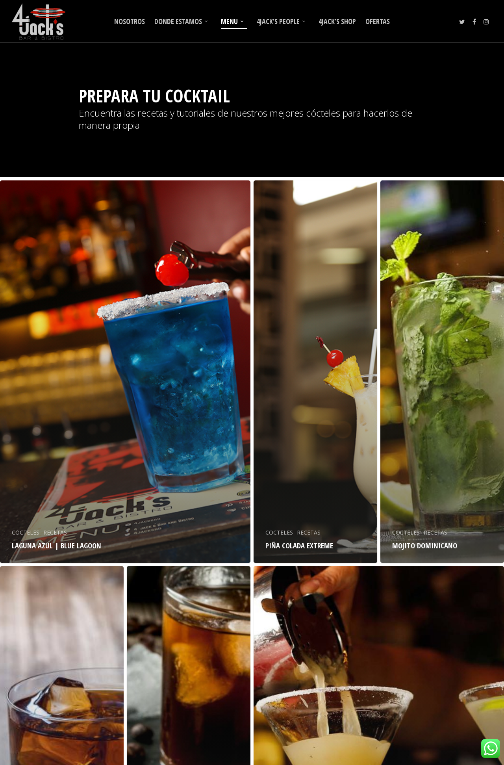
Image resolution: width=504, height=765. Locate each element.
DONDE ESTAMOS (181, 21)
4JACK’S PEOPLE (281, 21)
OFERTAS (377, 21)
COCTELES (25, 532)
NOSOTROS (129, 21)
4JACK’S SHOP (337, 21)
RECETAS (55, 532)
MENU (232, 21)
